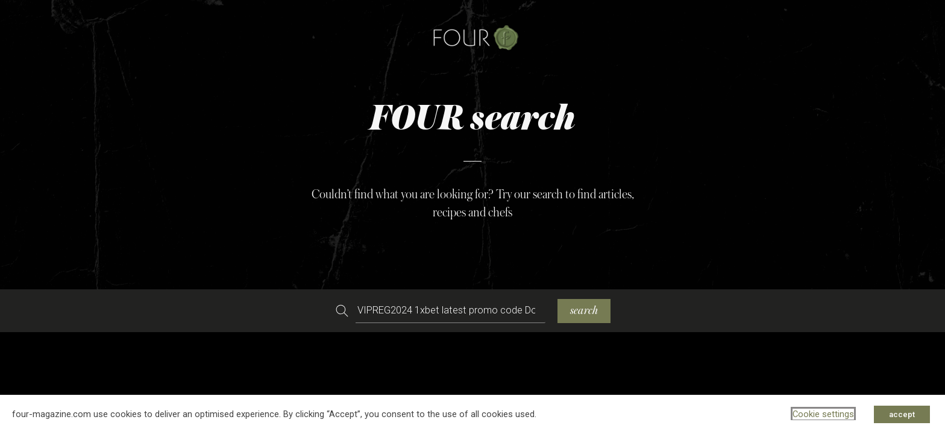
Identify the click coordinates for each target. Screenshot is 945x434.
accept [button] (902, 414)
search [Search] (584, 310)
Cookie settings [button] (823, 414)
